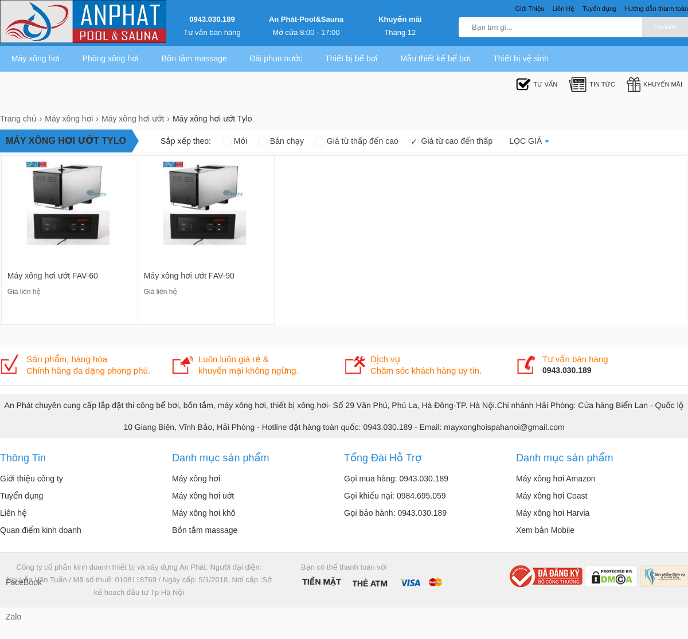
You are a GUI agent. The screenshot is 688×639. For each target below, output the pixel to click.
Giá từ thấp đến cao (356, 141)
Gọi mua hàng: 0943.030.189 (396, 478)
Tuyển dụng (21, 495)
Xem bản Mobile (545, 530)
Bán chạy (281, 141)
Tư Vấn (536, 84)
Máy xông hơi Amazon (556, 478)
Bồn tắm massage (193, 58)
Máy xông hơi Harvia (552, 513)
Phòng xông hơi (111, 58)
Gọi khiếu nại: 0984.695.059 (395, 495)
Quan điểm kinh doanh (40, 530)
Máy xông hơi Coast (552, 495)
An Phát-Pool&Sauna (306, 19)
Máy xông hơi (35, 58)
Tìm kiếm (665, 27)
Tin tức (592, 84)
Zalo (13, 616)
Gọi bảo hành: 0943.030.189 (395, 513)
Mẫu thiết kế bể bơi (435, 58)
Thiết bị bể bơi (351, 58)
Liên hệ (13, 513)
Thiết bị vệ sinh (521, 58)
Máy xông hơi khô (204, 513)
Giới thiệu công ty (31, 478)
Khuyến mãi (399, 19)
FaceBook (17, 582)
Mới (234, 141)
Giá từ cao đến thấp (451, 141)
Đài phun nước (275, 58)
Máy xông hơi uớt (203, 495)
